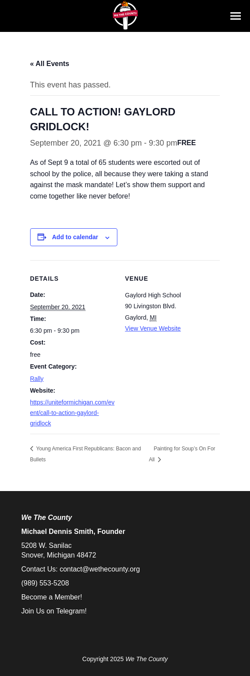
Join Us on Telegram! (54, 611)
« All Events (49, 63)
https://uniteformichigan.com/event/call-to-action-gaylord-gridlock (72, 413)
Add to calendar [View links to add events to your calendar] (75, 236)
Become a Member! (51, 597)
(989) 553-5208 (45, 583)
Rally (37, 378)
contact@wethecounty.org (100, 569)
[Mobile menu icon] (235, 15)
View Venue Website (153, 328)
